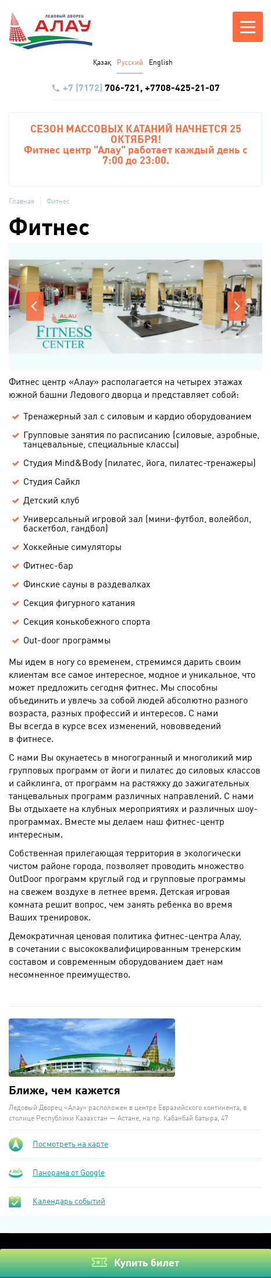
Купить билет (146, 1263)
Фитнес (58, 201)
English (161, 62)
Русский (130, 62)
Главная (21, 201)
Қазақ (102, 62)
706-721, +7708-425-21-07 (136, 88)
